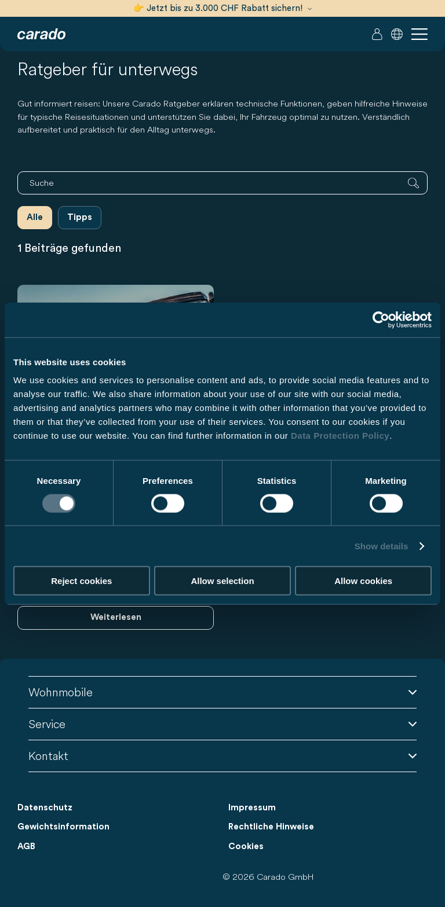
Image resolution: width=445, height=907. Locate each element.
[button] (397, 34)
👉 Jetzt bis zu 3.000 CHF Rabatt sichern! (222, 8)
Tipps (79, 217)
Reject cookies (81, 581)
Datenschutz (44, 807)
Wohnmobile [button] (222, 692)
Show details (381, 545)
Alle (35, 217)
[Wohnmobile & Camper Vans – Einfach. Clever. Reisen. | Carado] (41, 34)
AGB (26, 846)
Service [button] (222, 724)
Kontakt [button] (222, 755)
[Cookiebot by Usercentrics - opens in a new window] (381, 319)
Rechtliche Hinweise (271, 826)
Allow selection (222, 581)
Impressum (252, 807)
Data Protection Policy (340, 435)
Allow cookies (363, 581)
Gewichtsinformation (63, 826)
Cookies (246, 846)
